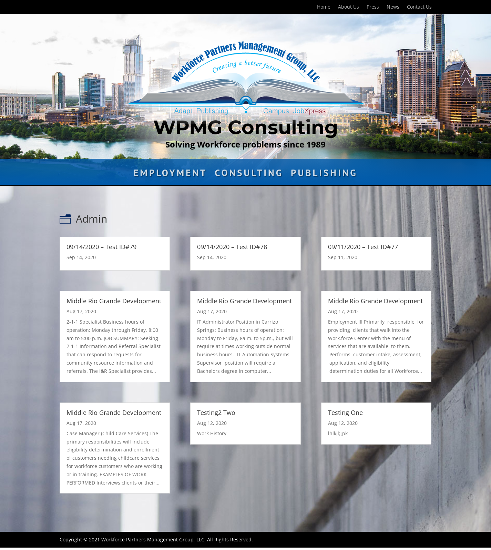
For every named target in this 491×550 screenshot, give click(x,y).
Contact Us (419, 7)
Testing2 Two (216, 412)
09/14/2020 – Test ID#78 (232, 247)
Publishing (324, 174)
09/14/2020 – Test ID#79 (101, 247)
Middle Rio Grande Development (114, 301)
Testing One (345, 412)
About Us (348, 7)
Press (373, 7)
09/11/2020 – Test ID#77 (363, 247)
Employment (170, 174)
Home (323, 7)
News (393, 7)
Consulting (249, 174)
